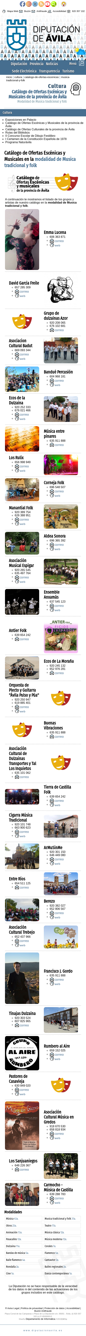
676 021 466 (23, 410)
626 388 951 (23, 515)
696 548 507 (58, 487)
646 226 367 (23, 1165)
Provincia (36, 63)
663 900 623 (23, 827)
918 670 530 (58, 1126)
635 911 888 (58, 440)
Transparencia (49, 71)
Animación (14, 1232)
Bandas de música (17, 1253)
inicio (9, 77)
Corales (50, 1246)
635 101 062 (23, 772)
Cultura (57, 86)
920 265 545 (23, 570)
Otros (11, 1225)
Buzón (24, 11)
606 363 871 (58, 236)
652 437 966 (23, 936)
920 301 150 (58, 851)
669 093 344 (23, 350)
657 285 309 (23, 287)
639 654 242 (23, 634)
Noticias (52, 63)
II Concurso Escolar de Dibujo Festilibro (30, 135)
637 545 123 (58, 601)
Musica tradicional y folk (60, 1218)
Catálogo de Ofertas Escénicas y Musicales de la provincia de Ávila (38, 94)
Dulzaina (13, 1246)
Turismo (68, 71)
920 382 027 (58, 905)
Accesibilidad (56, 11)
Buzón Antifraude (43, 1311)
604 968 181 (58, 376)
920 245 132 (58, 665)
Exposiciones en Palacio (20, 119)
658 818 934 (58, 1129)
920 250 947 (23, 699)
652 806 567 (58, 908)
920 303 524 (23, 1017)
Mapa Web (9, 11)
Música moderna (56, 1239)
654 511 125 (23, 883)
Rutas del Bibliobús (17, 132)
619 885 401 (23, 702)
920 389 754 (23, 512)
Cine (10, 1273)
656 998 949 (23, 462)
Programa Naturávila (18, 142)
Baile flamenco (15, 1260)
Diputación (19, 63)
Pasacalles (13, 1239)
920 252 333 (23, 407)
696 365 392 (58, 540)
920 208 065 (58, 322)
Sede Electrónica (24, 71)
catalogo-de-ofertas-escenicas (41, 77)
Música (12, 1218)
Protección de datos (55, 1308)
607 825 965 (23, 1021)
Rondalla (12, 1266)
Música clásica (54, 1232)
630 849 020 (23, 1085)
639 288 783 (58, 1194)
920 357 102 (75, 11)
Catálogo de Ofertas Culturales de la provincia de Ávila (40, 129)
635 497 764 (23, 573)
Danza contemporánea (58, 1273)
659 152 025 (58, 1050)
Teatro (50, 1225)
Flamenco (51, 1253)
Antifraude (39, 11)
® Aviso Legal (12, 1308)
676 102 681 (58, 325)
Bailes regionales (55, 1266)
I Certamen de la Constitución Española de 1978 (36, 139)
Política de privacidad (32, 1308)
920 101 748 (23, 824)
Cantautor (52, 1260)
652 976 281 (58, 668)
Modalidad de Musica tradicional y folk (42, 101)
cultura (18, 77)
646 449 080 (58, 855)
